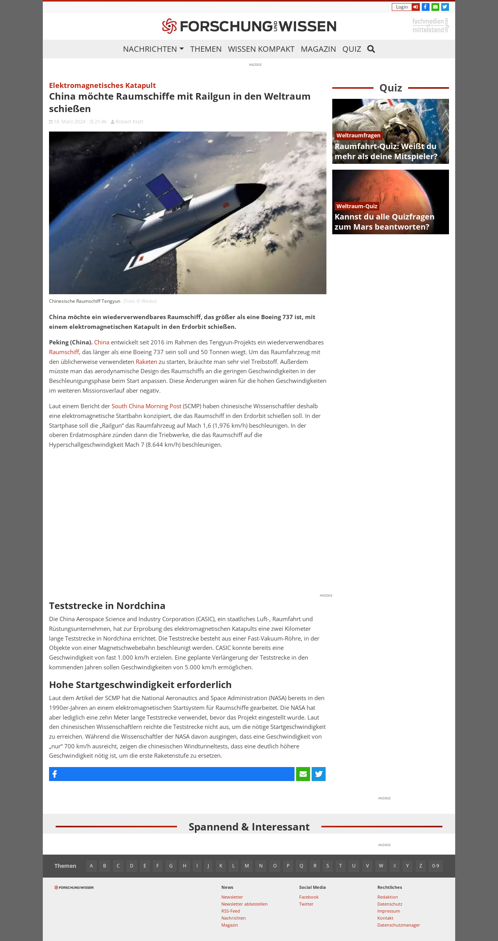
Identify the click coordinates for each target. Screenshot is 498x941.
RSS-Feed (230, 911)
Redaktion (387, 897)
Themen (206, 49)
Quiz (351, 49)
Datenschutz (389, 904)
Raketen (146, 362)
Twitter (306, 904)
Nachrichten (150, 49)
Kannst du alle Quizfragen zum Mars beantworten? (385, 221)
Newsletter (232, 897)
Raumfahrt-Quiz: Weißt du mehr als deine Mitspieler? (386, 151)
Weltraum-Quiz (357, 206)
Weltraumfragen (359, 135)
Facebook (309, 897)
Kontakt (385, 918)
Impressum (388, 911)
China (101, 342)
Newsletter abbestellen (244, 904)
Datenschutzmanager (398, 925)
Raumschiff (64, 352)
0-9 (435, 865)
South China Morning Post (146, 406)
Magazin (318, 49)
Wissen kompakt (261, 49)
